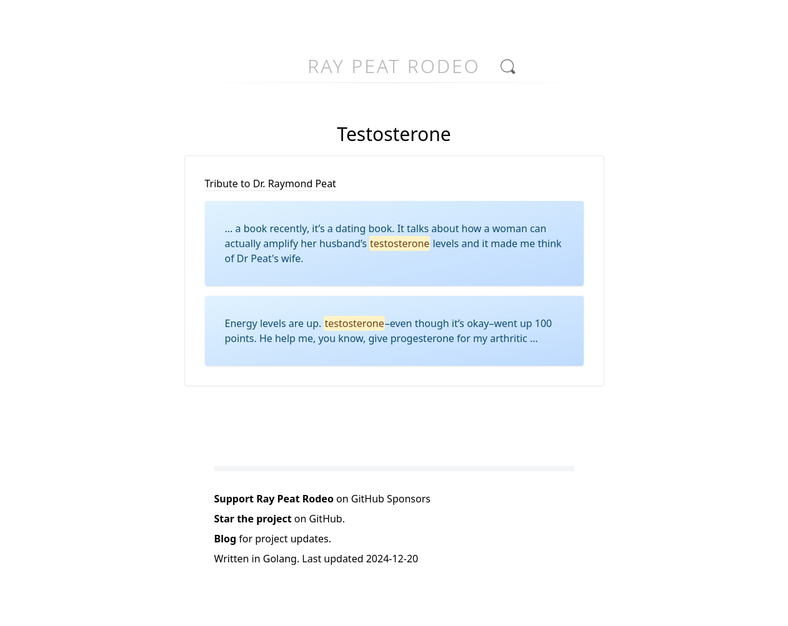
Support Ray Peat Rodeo (274, 499)
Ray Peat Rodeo (393, 66)
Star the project (253, 519)
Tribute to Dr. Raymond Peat (270, 183)
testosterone (399, 243)
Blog (225, 538)
